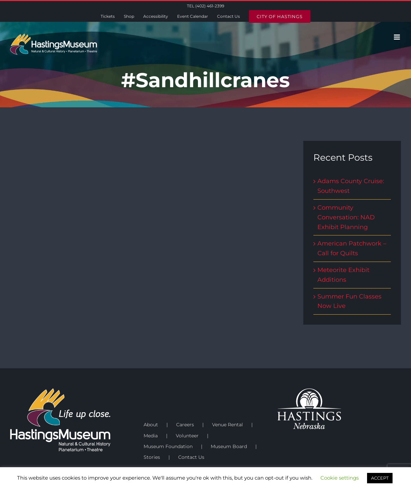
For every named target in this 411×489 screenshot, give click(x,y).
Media (151, 436)
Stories (152, 457)
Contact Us (191, 457)
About (151, 425)
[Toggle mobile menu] (397, 37)
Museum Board (229, 446)
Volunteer (187, 436)
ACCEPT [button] (380, 478)
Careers (185, 425)
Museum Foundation (168, 446)
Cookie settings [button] (339, 478)
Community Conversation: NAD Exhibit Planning (346, 217)
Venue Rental (227, 425)
